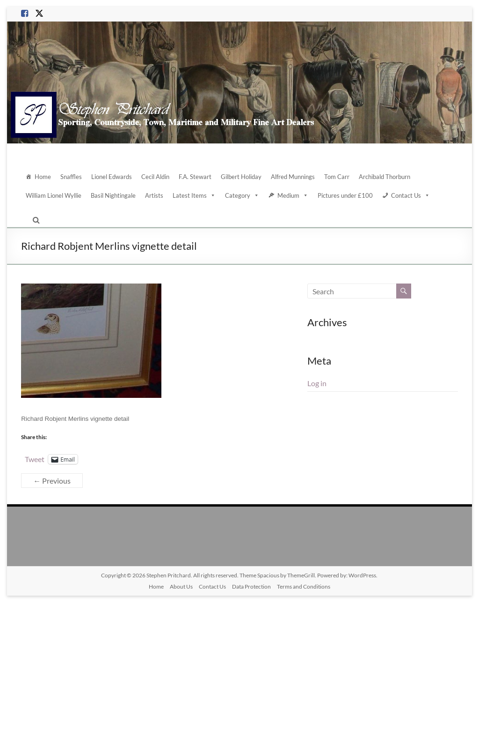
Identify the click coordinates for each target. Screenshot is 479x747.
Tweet (34, 459)
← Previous (52, 480)
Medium (292, 195)
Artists (154, 195)
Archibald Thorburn (384, 176)
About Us (181, 586)
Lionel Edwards (111, 176)
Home (43, 176)
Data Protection (251, 586)
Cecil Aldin (155, 176)
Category (242, 195)
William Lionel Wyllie (53, 195)
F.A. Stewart (195, 176)
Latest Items (194, 195)
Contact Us (410, 195)
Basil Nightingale (113, 195)
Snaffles (71, 176)
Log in (317, 383)
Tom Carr (336, 176)
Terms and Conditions (303, 586)
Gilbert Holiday (241, 176)
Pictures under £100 (345, 195)
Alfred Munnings (293, 176)
